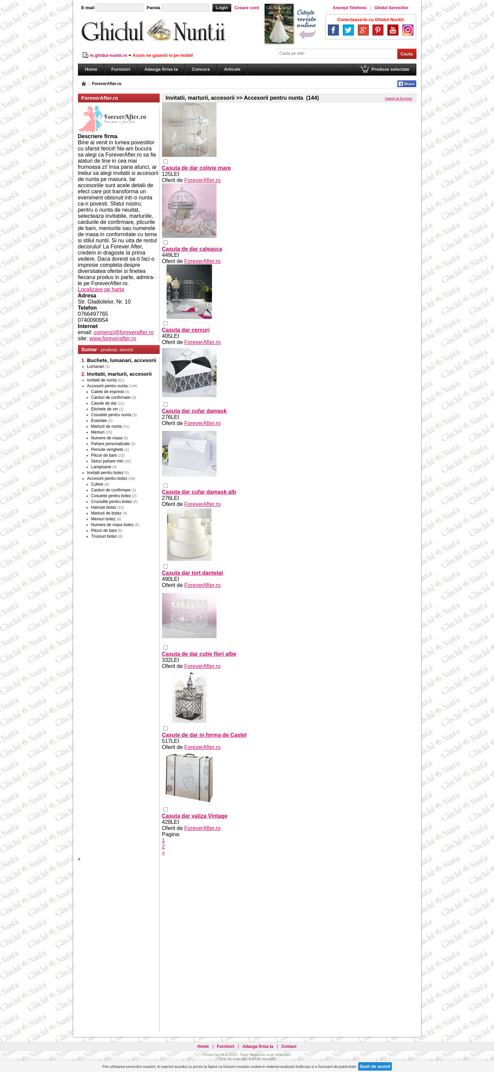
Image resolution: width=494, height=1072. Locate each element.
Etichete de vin (104, 409)
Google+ (363, 30)
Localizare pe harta (101, 289)
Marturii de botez (106, 513)
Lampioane (101, 467)
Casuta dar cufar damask (194, 411)
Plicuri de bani (104, 455)
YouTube (392, 30)
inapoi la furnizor (399, 98)
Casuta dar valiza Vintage (195, 816)
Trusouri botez (104, 536)
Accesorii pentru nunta (107, 386)
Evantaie (99, 420)
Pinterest (377, 30)
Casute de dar (104, 403)
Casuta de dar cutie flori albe (199, 654)
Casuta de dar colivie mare (196, 168)
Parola (153, 7)
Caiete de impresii (107, 391)
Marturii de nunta (106, 426)
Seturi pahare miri (107, 461)
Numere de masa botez (112, 524)
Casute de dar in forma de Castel (204, 735)
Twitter (348, 30)
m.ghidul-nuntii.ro (108, 55)
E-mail (88, 7)
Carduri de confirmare (111, 397)
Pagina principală (83, 83)
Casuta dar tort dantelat (192, 573)
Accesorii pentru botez (107, 478)
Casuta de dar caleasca (192, 249)
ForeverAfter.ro (107, 83)
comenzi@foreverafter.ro (124, 332)
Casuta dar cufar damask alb (199, 492)
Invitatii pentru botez (105, 472)
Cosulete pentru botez (111, 495)
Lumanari (95, 366)
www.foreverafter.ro (112, 338)
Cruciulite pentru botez (111, 501)
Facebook (333, 30)
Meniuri (98, 432)
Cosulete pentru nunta (111, 414)
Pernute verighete (107, 449)
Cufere (97, 484)
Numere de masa (107, 438)
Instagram (407, 30)
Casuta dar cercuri (186, 330)
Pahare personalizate (110, 443)
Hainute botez (103, 507)
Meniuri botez (103, 519)
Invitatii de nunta (102, 380)
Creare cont (247, 7)
